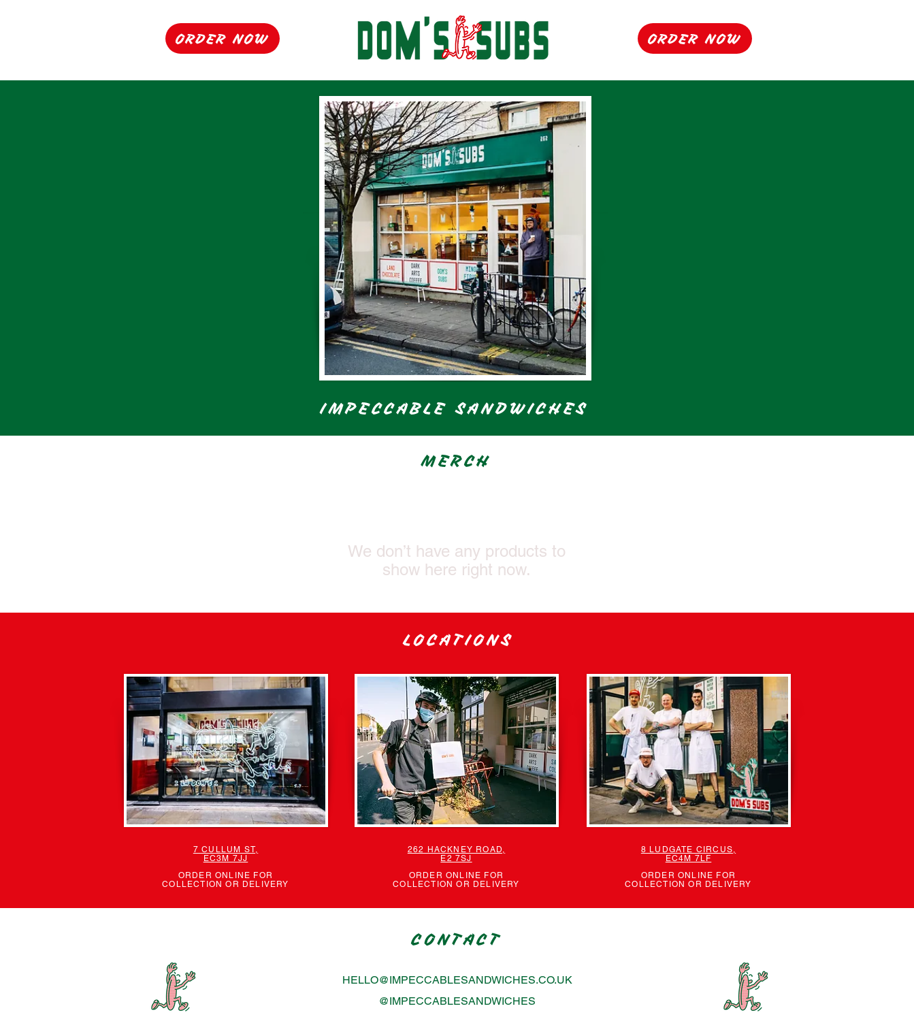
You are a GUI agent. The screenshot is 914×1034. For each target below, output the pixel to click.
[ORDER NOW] (222, 38)
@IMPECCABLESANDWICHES (457, 1001)
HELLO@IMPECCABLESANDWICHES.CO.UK (457, 979)
